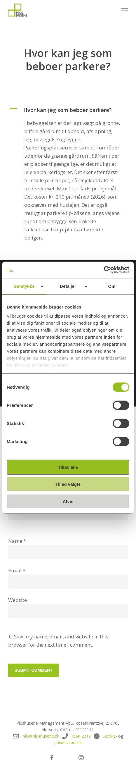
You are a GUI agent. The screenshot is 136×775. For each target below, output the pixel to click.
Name (17, 541)
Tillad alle (68, 466)
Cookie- (109, 736)
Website (17, 600)
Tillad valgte (68, 484)
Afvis (68, 501)
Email (16, 570)
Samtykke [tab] (24, 285)
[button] (124, 10)
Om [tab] (111, 285)
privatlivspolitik (68, 742)
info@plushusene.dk (40, 736)
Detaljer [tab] (68, 285)
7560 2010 (81, 736)
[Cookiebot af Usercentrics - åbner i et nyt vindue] (103, 270)
